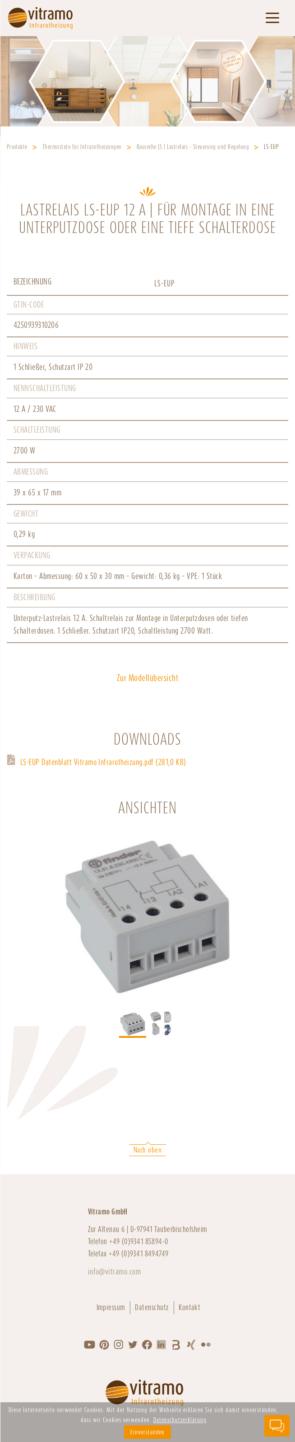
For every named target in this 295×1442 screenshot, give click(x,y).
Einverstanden (147, 1432)
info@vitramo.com (114, 1271)
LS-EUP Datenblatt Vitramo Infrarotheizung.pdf (103, 762)
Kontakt (189, 1307)
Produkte (17, 146)
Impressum (111, 1307)
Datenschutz (152, 1307)
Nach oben (147, 1150)
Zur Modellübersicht (147, 677)
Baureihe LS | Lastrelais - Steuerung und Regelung (193, 146)
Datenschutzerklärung (180, 1419)
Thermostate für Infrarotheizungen (82, 146)
